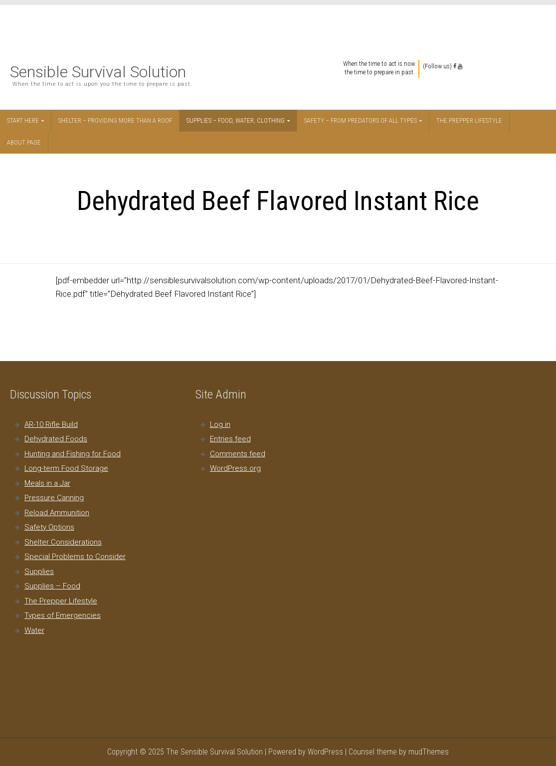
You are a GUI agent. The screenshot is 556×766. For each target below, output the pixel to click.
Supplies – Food (52, 585)
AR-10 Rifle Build (51, 424)
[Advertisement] (278, 27)
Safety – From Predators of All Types (360, 120)
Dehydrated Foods (55, 438)
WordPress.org (235, 468)
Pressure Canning (54, 497)
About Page (24, 142)
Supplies (39, 571)
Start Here (23, 120)
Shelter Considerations (63, 542)
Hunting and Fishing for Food (72, 453)
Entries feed (230, 438)
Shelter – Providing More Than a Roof (115, 120)
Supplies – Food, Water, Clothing (235, 120)
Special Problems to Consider (75, 556)
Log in (220, 424)
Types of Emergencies (62, 615)
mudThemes (428, 752)
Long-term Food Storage (66, 468)
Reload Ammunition (56, 512)
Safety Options (49, 527)
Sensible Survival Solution (98, 72)
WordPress (325, 752)
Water (34, 630)
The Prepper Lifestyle (469, 120)
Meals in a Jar (47, 483)
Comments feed (237, 453)
